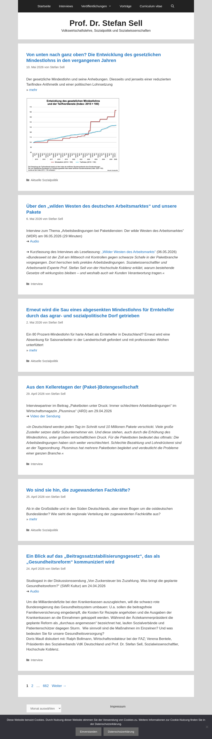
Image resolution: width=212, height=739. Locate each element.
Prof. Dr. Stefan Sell (106, 23)
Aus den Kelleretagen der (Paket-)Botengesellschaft (82, 387)
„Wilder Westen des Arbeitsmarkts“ (129, 252)
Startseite (44, 6)
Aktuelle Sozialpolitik (44, 180)
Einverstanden (88, 731)
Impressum (117, 706)
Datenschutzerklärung (121, 731)
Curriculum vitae (151, 6)
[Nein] (207, 727)
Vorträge (125, 6)
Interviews (66, 6)
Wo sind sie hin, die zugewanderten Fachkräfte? (78, 490)
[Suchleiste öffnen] (172, 6)
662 (46, 686)
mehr (33, 90)
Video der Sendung (45, 416)
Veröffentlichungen (98, 6)
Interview (37, 284)
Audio (34, 241)
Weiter (59, 686)
